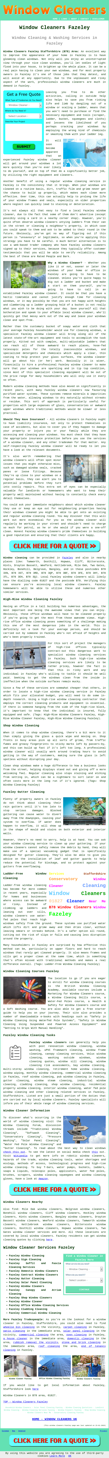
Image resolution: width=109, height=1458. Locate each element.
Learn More (57, 1456)
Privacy (103, 1431)
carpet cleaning (75, 1327)
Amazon (43, 1178)
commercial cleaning (34, 1334)
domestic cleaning (80, 1338)
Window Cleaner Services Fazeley (39, 1248)
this (95, 1152)
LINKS (64, 19)
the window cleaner (82, 520)
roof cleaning (49, 1346)
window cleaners (67, 419)
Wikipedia (20, 1155)
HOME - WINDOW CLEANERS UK (54, 1419)
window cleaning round (38, 516)
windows (52, 434)
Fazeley (67, 557)
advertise (86, 214)
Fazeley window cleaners (48, 1042)
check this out (14, 1152)
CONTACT (84, 19)
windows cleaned (25, 512)
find (15, 1209)
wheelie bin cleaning (18, 1327)
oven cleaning (76, 1334)
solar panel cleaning (78, 1331)
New (13, 1431)
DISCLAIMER (98, 19)
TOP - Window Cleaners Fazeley (25, 1401)
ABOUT (74, 19)
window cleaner (95, 504)
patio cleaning (14, 1331)
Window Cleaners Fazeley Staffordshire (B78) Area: (41, 51)
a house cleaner (15, 1338)
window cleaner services (31, 1232)
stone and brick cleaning (81, 1342)
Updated (21, 1431)
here (49, 1239)
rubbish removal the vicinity (35, 1342)
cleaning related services (66, 1092)
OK (69, 1456)
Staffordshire (13, 1095)
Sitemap (5, 1431)
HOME (55, 19)
